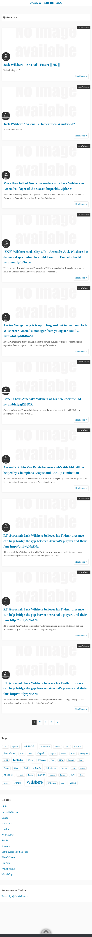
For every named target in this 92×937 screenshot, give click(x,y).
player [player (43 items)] (41, 774)
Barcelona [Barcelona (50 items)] (9, 753)
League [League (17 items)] (64, 768)
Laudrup (6, 829)
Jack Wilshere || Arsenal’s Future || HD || (31, 65)
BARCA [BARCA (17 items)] (77, 747)
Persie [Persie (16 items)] (30, 775)
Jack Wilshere (83, 27)
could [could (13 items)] (6, 760)
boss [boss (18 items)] (30, 754)
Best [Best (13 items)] (21, 754)
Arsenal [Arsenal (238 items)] (29, 746)
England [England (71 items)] (18, 759)
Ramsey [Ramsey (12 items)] (62, 775)
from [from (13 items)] (80, 760)
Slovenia (6, 846)
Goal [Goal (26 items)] (16, 768)
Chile (4, 806)
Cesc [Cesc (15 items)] (73, 754)
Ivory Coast (7, 823)
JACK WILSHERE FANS (46, 3)
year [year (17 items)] (62, 783)
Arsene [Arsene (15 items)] (57, 747)
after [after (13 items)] (5, 747)
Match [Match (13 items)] (82, 768)
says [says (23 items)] (73, 775)
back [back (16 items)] (67, 747)
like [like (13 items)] (74, 768)
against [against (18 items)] (15, 747)
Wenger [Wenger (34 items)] (17, 782)
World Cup (7, 874)
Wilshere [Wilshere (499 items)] (34, 782)
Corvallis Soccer (10, 812)
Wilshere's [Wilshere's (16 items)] (52, 783)
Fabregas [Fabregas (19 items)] (42, 760)
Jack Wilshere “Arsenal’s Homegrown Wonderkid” (39, 124)
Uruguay (6, 863)
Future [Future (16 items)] (6, 768)
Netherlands (8, 834)
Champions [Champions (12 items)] (84, 754)
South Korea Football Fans (15, 851)
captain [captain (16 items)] (53, 754)
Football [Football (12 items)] (71, 760)
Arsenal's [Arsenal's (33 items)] (45, 746)
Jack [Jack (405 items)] (37, 767)
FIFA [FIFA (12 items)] (61, 760)
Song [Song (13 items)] (81, 775)
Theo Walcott (8, 857)
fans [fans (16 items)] (52, 760)
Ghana (5, 817)
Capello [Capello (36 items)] (41, 753)
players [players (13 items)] (52, 775)
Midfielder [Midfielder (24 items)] (8, 775)
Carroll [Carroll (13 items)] (63, 754)
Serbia (5, 840)
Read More (81, 76)
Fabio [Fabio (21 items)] (30, 760)
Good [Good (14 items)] (26, 768)
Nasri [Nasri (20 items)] (20, 775)
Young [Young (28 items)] (73, 783)
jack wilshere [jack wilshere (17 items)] (51, 768)
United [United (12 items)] (6, 783)
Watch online (8, 868)
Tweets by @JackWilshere (15, 896)
